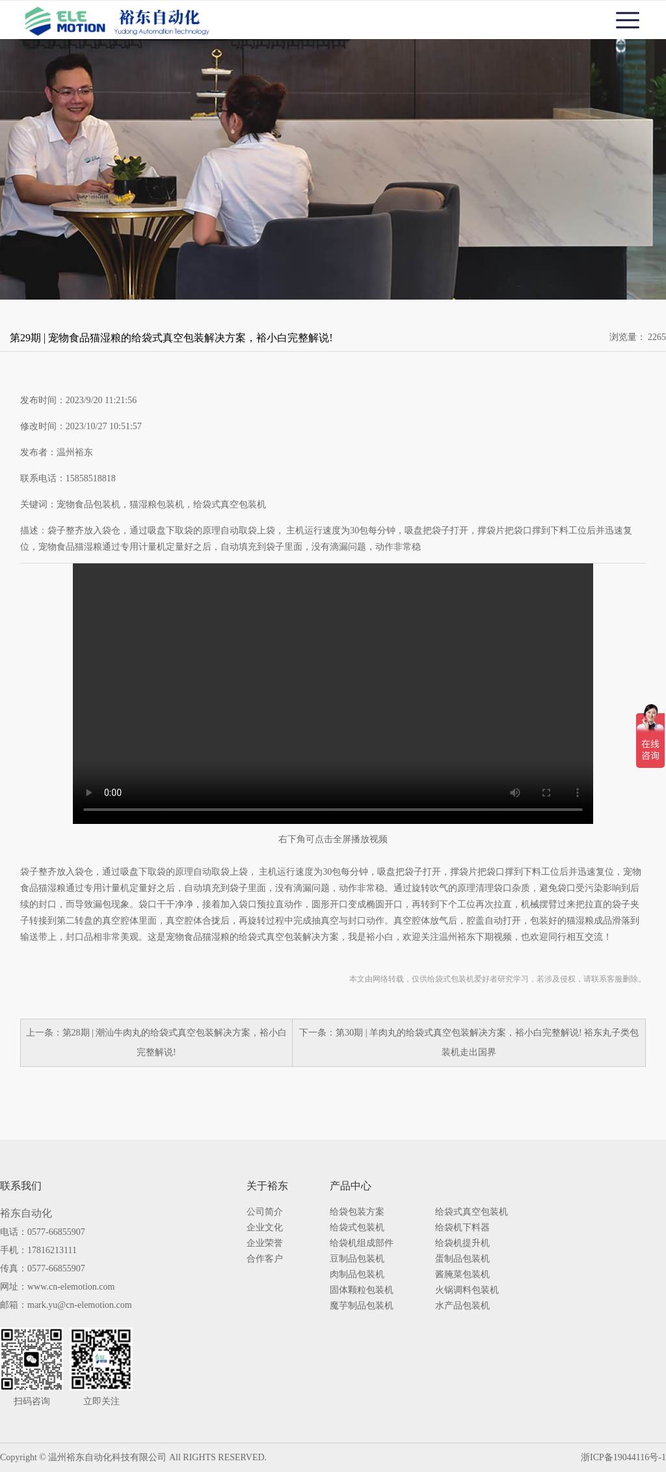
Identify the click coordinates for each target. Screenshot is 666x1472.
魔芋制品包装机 (361, 1305)
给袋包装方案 (357, 1212)
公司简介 (264, 1212)
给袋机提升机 (462, 1243)
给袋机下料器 (462, 1227)
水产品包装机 (462, 1305)
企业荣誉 (264, 1243)
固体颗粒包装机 (361, 1290)
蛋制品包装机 (462, 1259)
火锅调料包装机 (467, 1290)
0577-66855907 (56, 1232)
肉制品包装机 (357, 1274)
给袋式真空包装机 (471, 1212)
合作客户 (264, 1259)
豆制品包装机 (357, 1259)
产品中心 (350, 1186)
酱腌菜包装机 (462, 1274)
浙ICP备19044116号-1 (623, 1457)
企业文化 (264, 1227)
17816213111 (52, 1250)
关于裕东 (267, 1186)
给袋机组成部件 (361, 1243)
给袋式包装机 (357, 1227)
